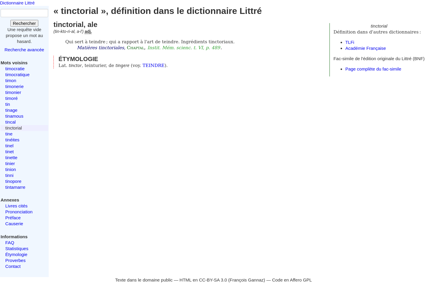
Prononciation (19, 211)
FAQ (9, 242)
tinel (9, 145)
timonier (13, 92)
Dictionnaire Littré (17, 2)
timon (10, 80)
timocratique (17, 74)
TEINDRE (154, 65)
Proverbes (15, 260)
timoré (11, 98)
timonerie (14, 86)
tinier (10, 163)
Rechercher (24, 23)
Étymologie (16, 254)
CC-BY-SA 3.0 (213, 279)
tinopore (13, 181)
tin (7, 104)
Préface (13, 217)
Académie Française (365, 48)
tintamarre (15, 187)
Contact (13, 266)
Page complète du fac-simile (373, 68)
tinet (9, 151)
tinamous (14, 116)
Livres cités (16, 205)
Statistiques (17, 248)
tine (8, 133)
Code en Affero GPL (292, 279)
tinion (10, 169)
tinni (9, 175)
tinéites (12, 139)
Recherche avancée (24, 49)
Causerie (14, 223)
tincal (10, 121)
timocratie (15, 68)
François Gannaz (247, 279)
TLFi (349, 42)
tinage (11, 110)
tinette (11, 157)
